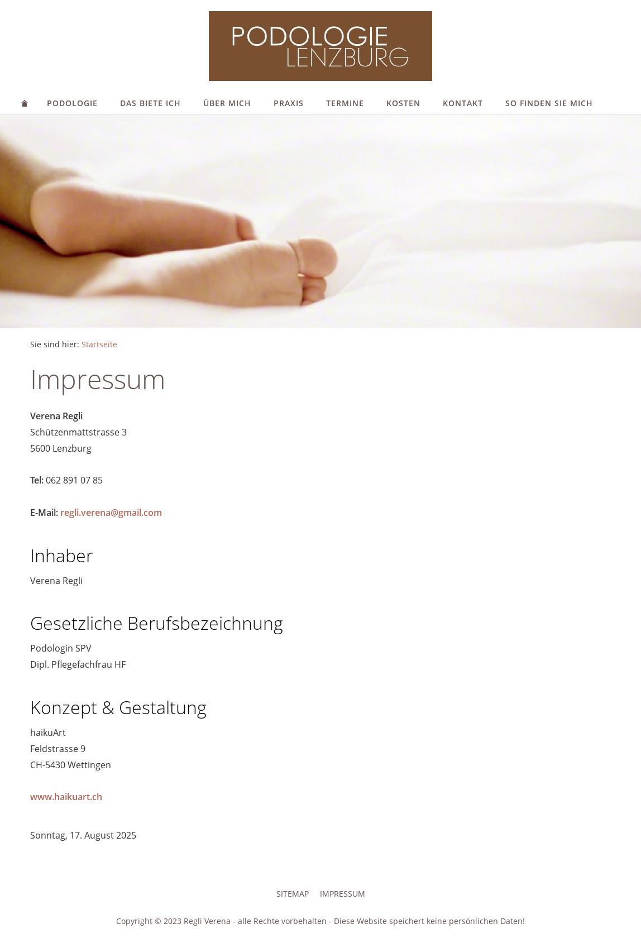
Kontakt (463, 103)
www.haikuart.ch (66, 797)
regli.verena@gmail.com (111, 512)
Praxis (289, 103)
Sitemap (292, 893)
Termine (345, 103)
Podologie (72, 103)
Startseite (99, 344)
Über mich (227, 103)
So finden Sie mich (549, 103)
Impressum (342, 893)
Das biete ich (150, 103)
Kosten (403, 103)
